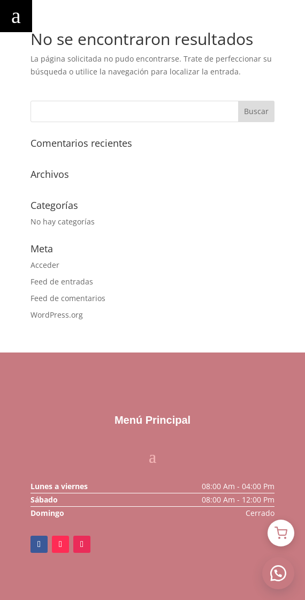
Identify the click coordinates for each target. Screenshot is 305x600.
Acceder (44, 265)
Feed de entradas (61, 281)
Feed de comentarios (67, 298)
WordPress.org (56, 315)
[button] (278, 573)
